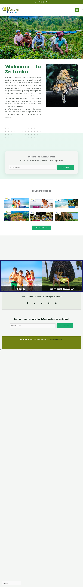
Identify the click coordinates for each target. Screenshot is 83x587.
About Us (30, 297)
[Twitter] (34, 303)
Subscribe (65, 167)
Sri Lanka (38, 297)
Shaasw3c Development (55, 339)
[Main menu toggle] (77, 10)
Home (23, 297)
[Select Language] (11, 583)
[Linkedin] (41, 303)
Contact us (58, 297)
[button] (82, 9)
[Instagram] (49, 303)
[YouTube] (56, 303)
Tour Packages (47, 297)
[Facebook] (27, 303)
